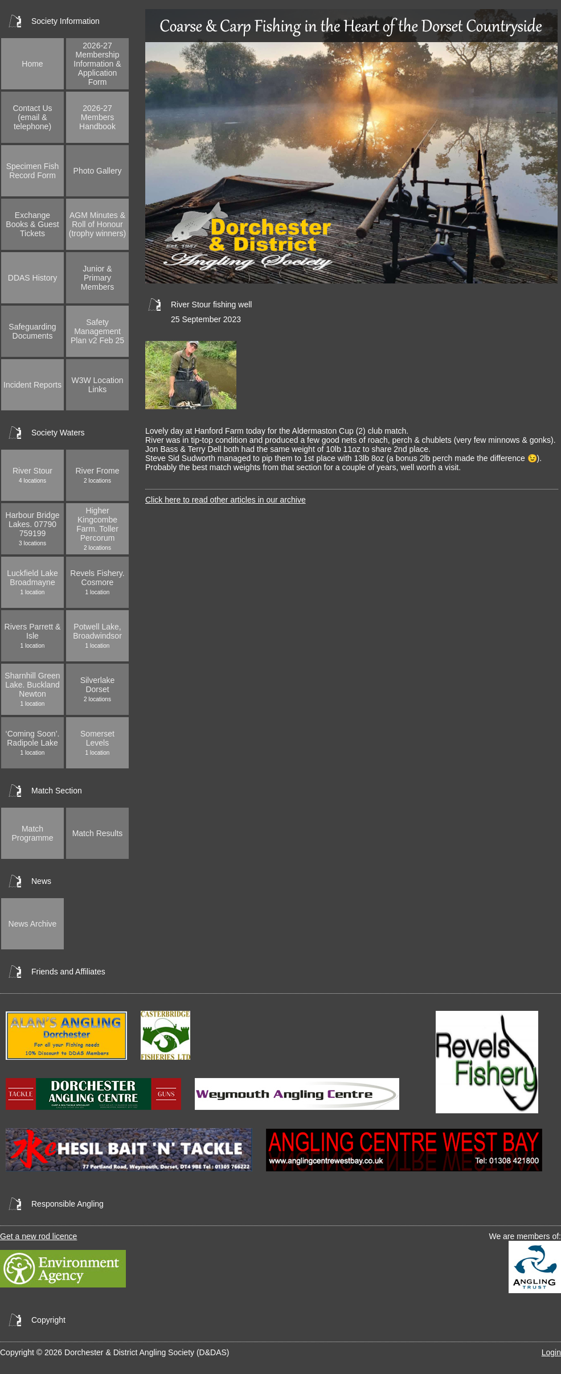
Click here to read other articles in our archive (225, 499)
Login (551, 1352)
